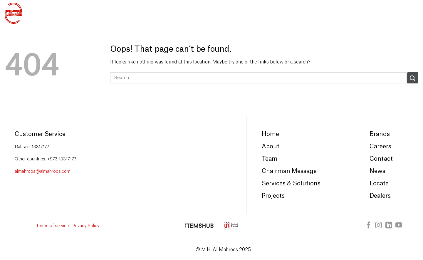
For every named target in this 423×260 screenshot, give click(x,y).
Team (270, 159)
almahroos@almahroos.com (42, 171)
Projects (273, 196)
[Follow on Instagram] (378, 225)
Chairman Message (289, 171)
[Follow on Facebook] (368, 225)
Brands (380, 134)
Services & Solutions (291, 184)
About (270, 147)
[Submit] (413, 77)
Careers (380, 147)
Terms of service (52, 226)
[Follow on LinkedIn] (388, 225)
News (377, 171)
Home (270, 134)
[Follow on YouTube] (398, 225)
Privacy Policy (85, 226)
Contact (381, 159)
